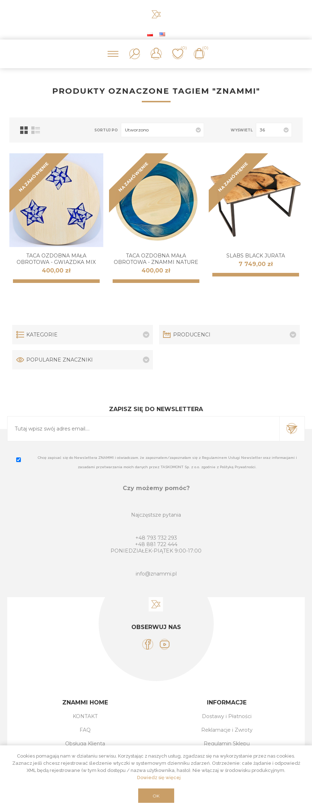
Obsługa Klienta (85, 743)
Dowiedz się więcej (159, 777)
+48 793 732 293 (156, 538)
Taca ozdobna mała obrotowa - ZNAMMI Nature (156, 258)
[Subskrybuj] (143, 428)
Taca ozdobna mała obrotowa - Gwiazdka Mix (56, 258)
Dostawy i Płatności (227, 716)
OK (156, 796)
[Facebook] (147, 644)
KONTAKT (85, 716)
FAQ (85, 730)
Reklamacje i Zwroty (227, 730)
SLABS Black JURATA (255, 255)
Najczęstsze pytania (156, 515)
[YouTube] (164, 644)
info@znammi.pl (156, 574)
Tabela (24, 130)
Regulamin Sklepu (227, 743)
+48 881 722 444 (156, 544)
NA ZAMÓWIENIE (34, 177)
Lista (35, 130)
